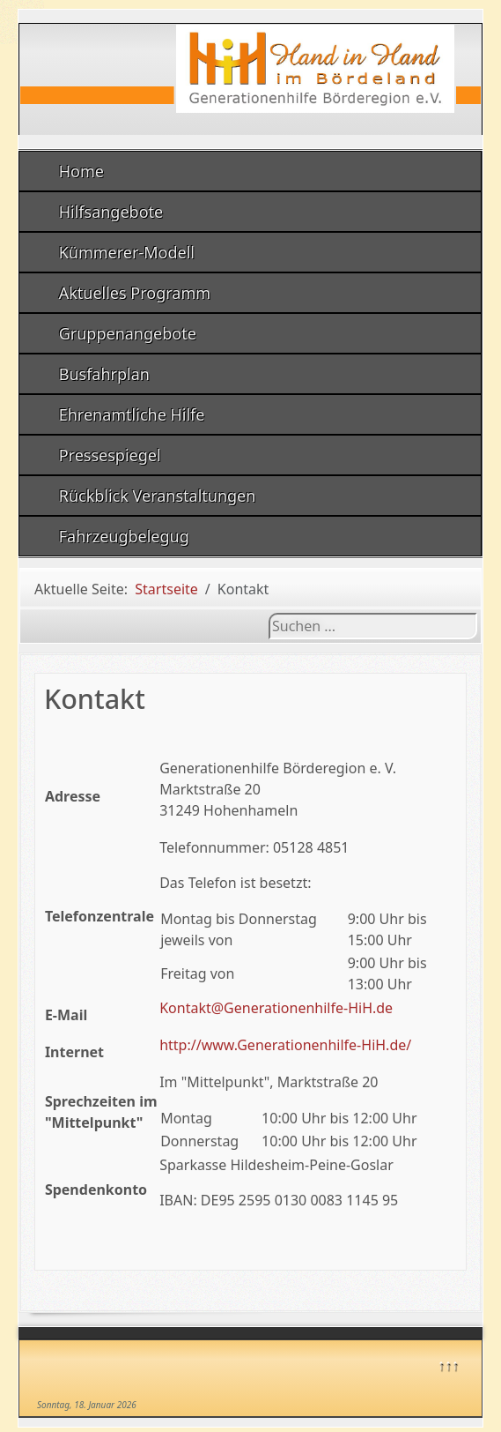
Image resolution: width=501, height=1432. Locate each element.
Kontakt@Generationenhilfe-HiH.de (276, 1008)
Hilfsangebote (111, 211)
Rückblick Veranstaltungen (157, 495)
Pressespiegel (110, 455)
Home (81, 171)
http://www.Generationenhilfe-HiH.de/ (285, 1045)
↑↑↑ (448, 1364)
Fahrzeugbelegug (124, 536)
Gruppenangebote (127, 333)
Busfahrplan (104, 373)
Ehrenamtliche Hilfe (132, 414)
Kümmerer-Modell (127, 252)
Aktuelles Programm (134, 292)
